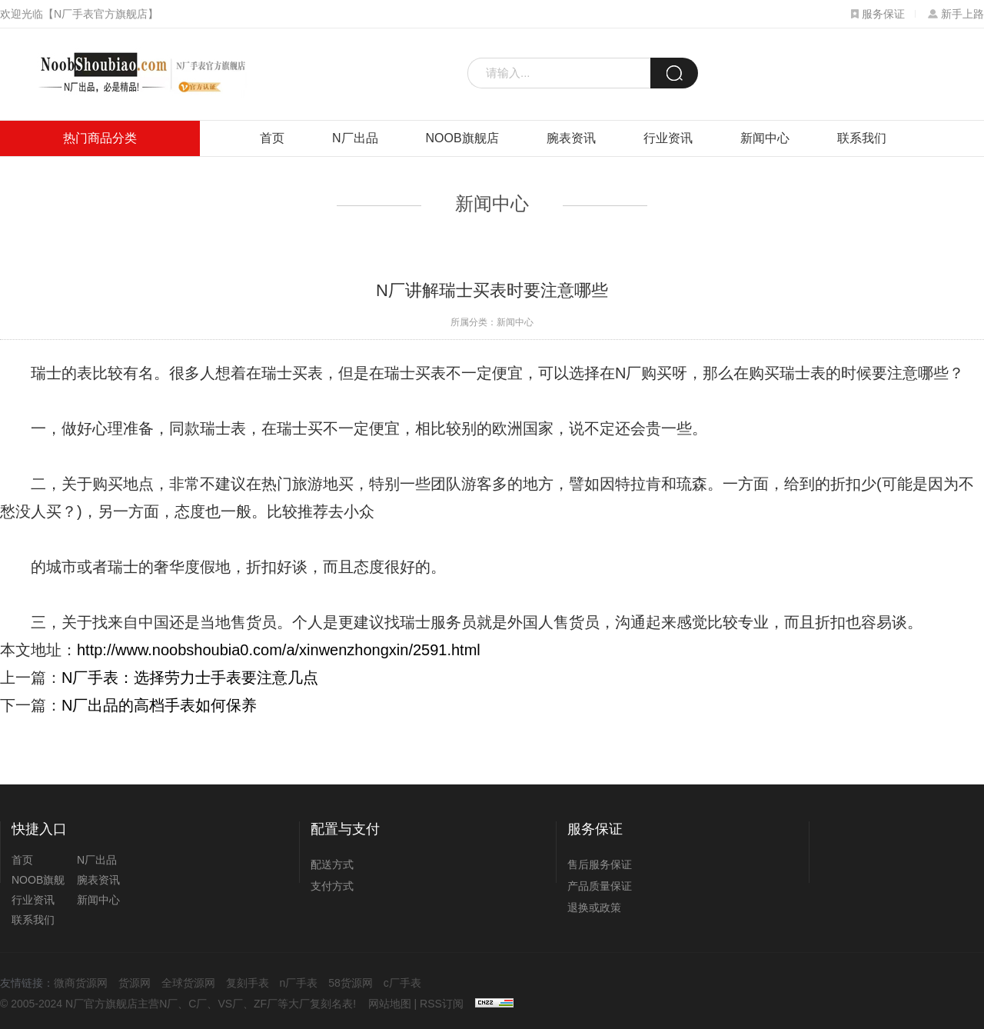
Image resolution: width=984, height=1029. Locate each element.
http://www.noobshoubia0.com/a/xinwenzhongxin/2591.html (278, 649)
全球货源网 (188, 983)
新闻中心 (765, 138)
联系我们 (862, 138)
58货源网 (350, 983)
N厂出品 (355, 138)
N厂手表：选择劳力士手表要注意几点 (190, 677)
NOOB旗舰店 (462, 138)
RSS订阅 (442, 1003)
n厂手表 (299, 983)
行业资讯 (668, 138)
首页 (272, 138)
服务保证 (878, 14)
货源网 (134, 983)
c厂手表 (402, 983)
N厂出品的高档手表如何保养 (159, 705)
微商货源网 (81, 983)
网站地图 (389, 1003)
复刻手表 (247, 983)
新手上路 (956, 14)
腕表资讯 (571, 138)
